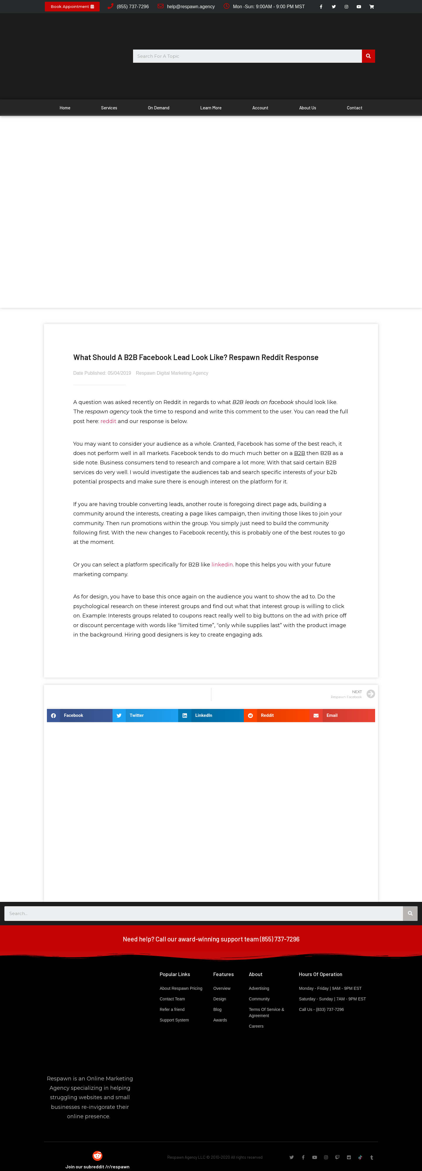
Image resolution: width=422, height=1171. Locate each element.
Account (260, 107)
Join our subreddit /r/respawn (97, 1166)
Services (109, 107)
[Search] (368, 56)
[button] (72, 6)
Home (64, 107)
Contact (355, 107)
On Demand (158, 107)
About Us (307, 107)
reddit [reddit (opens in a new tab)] (108, 421)
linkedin (222, 564)
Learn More (211, 107)
